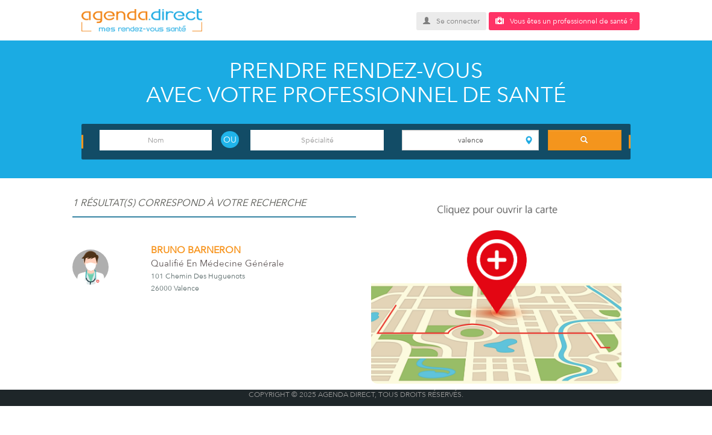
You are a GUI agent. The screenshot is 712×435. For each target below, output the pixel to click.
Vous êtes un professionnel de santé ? (564, 20)
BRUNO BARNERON (196, 250)
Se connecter (451, 21)
